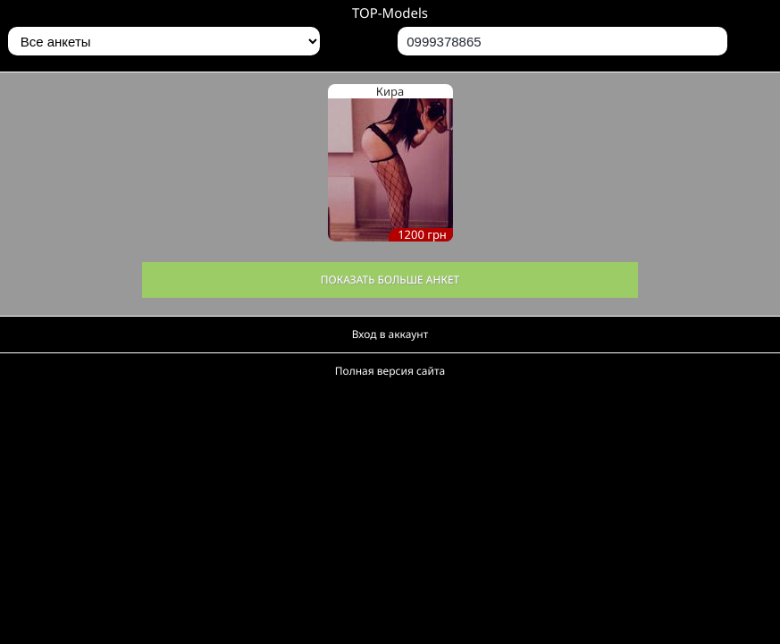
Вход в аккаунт (390, 334)
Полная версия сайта (390, 370)
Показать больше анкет (390, 279)
